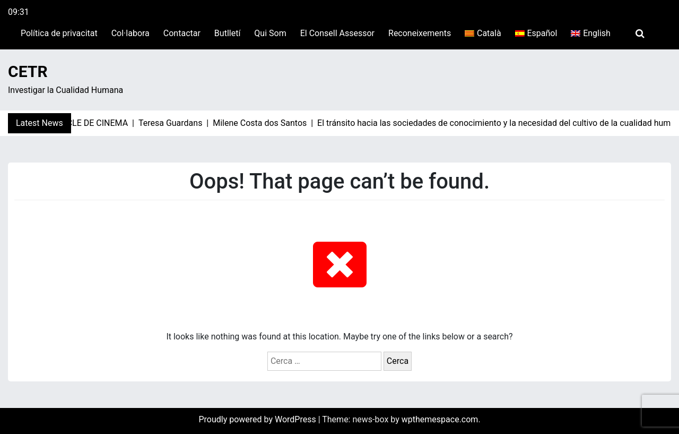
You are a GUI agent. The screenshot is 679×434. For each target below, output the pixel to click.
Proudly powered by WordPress (258, 419)
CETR (28, 71)
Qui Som (270, 33)
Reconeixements (419, 33)
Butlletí (227, 33)
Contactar (182, 33)
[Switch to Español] (536, 33)
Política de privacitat (59, 33)
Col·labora (130, 33)
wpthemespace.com (440, 419)
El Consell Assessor (337, 33)
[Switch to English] (591, 33)
